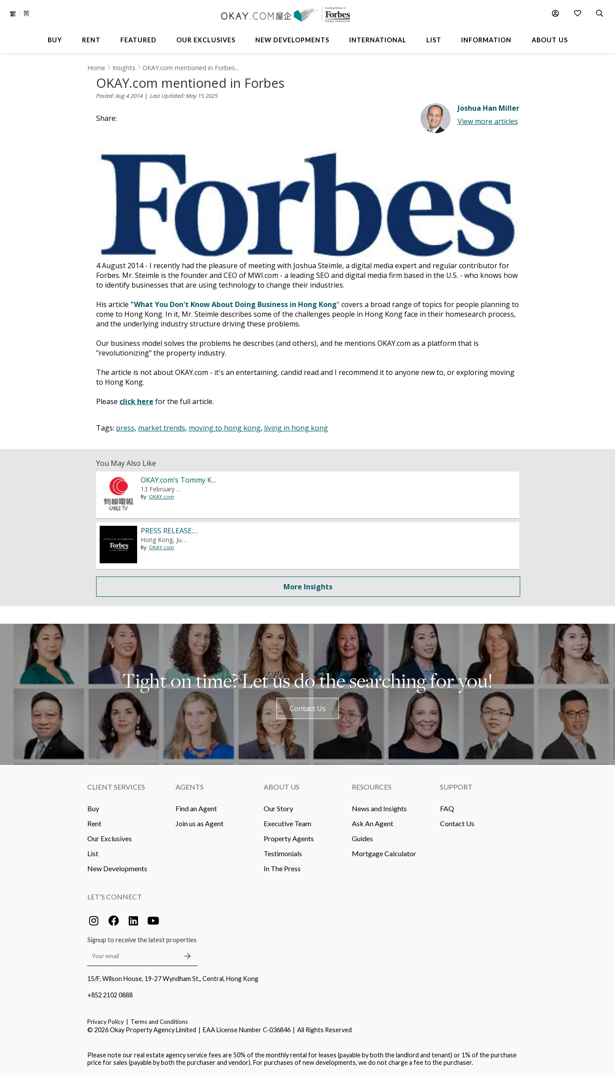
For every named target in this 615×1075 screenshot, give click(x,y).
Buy (93, 808)
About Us (281, 787)
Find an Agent (196, 808)
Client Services (116, 787)
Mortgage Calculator (384, 853)
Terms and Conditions (159, 1021)
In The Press (282, 868)
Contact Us (308, 708)
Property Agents (289, 838)
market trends (161, 428)
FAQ (447, 808)
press (125, 428)
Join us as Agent (199, 823)
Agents (189, 787)
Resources (371, 787)
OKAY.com (161, 496)
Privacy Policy (105, 1021)
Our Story (278, 808)
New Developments (117, 868)
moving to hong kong (225, 428)
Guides (362, 838)
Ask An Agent (372, 823)
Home (96, 68)
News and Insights (379, 808)
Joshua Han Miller (488, 108)
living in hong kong (296, 428)
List (92, 853)
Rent (94, 823)
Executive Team (287, 823)
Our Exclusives (109, 838)
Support (456, 787)
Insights (123, 68)
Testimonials (283, 853)
